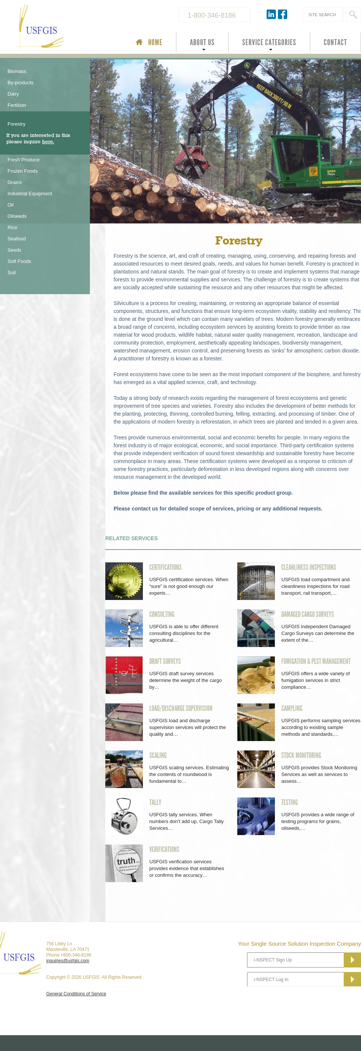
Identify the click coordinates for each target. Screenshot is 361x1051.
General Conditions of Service (76, 993)
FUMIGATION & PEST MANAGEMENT (315, 661)
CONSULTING (161, 614)
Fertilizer (17, 105)
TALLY (155, 802)
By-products (20, 82)
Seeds (14, 250)
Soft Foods (19, 261)
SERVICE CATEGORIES (269, 42)
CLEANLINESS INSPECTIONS (308, 567)
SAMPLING (291, 708)
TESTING (289, 802)
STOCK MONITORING (301, 755)
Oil (11, 205)
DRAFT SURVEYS (165, 661)
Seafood (17, 238)
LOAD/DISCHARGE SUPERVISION (180, 708)
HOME (155, 42)
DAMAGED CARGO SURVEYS (307, 614)
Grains (15, 182)
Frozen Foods (23, 171)
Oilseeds (17, 216)
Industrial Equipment (30, 193)
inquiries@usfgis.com (67, 960)
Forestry (17, 124)
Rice (12, 227)
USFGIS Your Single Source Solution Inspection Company (65, 28)
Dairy (13, 94)
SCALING (158, 755)
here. (48, 141)
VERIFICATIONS (164, 849)
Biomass (17, 71)
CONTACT (335, 42)
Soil (12, 272)
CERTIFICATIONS (165, 567)
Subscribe (352, 959)
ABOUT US (202, 42)
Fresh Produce (23, 160)
